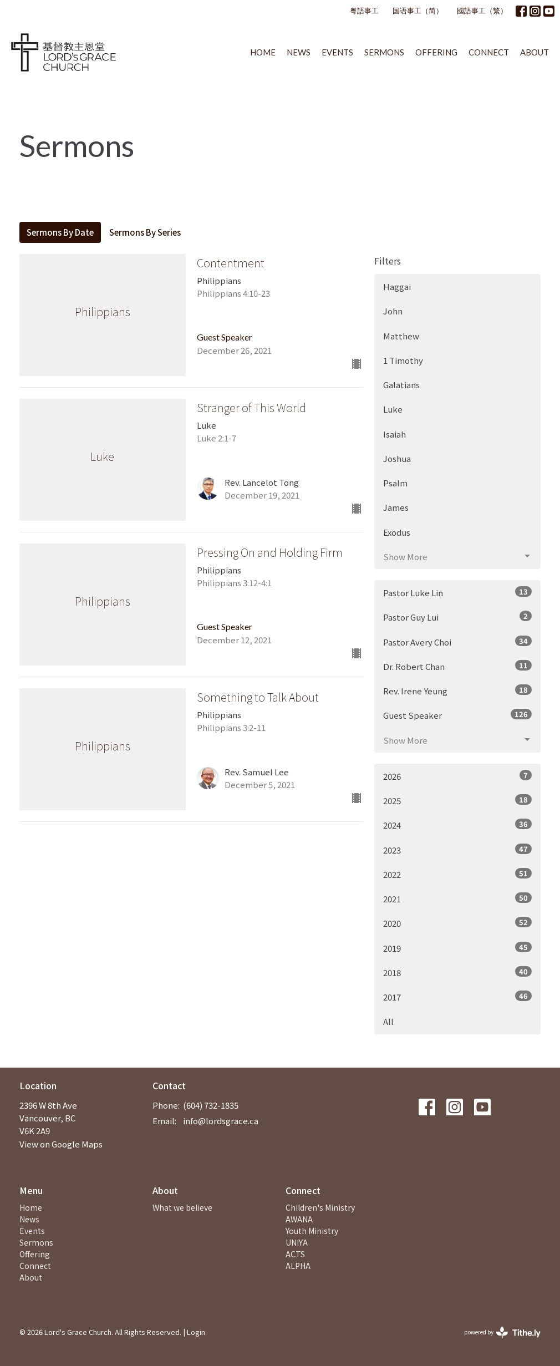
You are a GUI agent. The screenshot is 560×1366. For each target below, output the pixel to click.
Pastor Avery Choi (457, 642)
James (396, 507)
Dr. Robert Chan (457, 666)
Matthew (401, 336)
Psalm (395, 483)
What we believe (182, 1207)
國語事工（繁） (482, 10)
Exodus (396, 532)
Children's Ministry (320, 1207)
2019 (457, 948)
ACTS (295, 1254)
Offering (436, 52)
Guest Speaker (457, 715)
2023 (457, 850)
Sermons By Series (145, 232)
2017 (457, 997)
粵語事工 (364, 10)
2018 (457, 972)
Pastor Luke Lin (457, 592)
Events (337, 52)
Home (263, 52)
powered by (502, 1332)
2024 (457, 825)
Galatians (401, 384)
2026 (457, 776)
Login (196, 1332)
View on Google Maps (61, 1144)
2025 (457, 800)
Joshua (397, 458)
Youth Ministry (312, 1230)
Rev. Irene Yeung (457, 690)
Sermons (384, 52)
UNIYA (297, 1242)
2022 (457, 874)
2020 (457, 923)
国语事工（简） (418, 10)
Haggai (397, 286)
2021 (457, 898)
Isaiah (394, 434)
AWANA (299, 1219)
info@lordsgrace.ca (220, 1120)
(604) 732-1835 (210, 1105)
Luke (393, 409)
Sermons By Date (60, 232)
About (534, 52)
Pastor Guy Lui (457, 617)
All (388, 1021)
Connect (489, 52)
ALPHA (298, 1265)
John (393, 311)
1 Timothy (403, 360)
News (298, 52)
